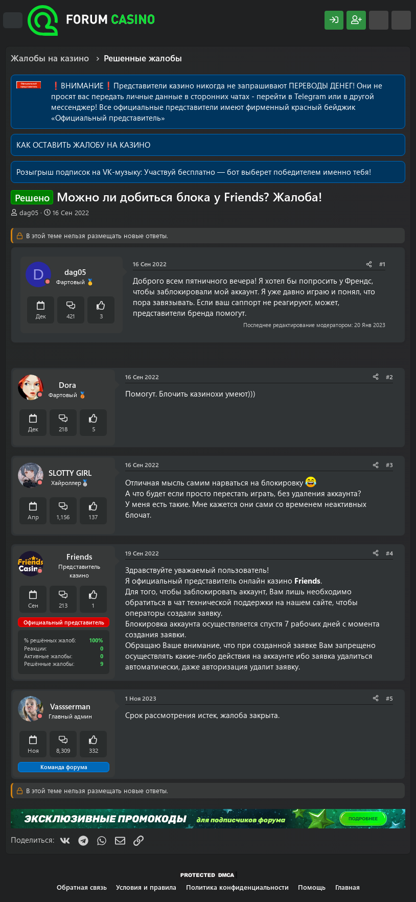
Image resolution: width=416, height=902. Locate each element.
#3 (389, 464)
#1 (382, 264)
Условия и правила (146, 887)
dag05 (28, 212)
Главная (347, 887)
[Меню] (12, 20)
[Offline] (47, 281)
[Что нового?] (378, 20)
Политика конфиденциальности (237, 887)
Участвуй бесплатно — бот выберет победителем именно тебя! (257, 172)
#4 (389, 553)
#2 (389, 377)
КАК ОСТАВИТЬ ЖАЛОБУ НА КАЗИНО (83, 145)
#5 (389, 698)
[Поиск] (401, 20)
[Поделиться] (369, 264)
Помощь (312, 887)
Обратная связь (82, 887)
